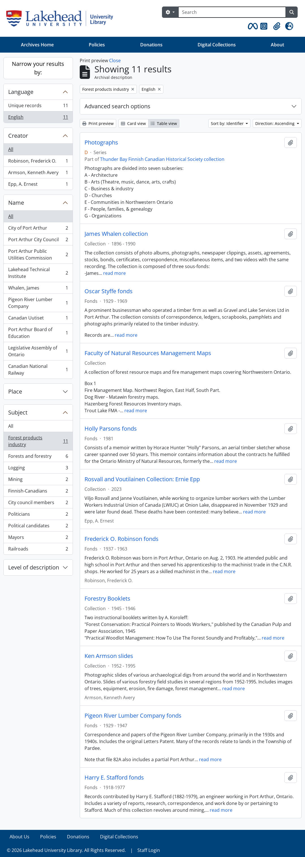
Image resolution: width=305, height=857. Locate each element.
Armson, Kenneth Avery (38, 173)
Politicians (38, 515)
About (277, 45)
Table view (164, 123)
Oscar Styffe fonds (109, 291)
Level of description (33, 567)
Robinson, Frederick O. (38, 162)
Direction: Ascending (275, 123)
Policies (97, 45)
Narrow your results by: (38, 68)
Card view (133, 123)
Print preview (98, 123)
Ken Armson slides (109, 656)
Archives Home (37, 45)
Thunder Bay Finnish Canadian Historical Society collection (162, 159)
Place (15, 391)
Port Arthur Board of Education (38, 332)
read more (114, 273)
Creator (18, 135)
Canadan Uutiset (38, 319)
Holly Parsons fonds (111, 428)
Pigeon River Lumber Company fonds (133, 715)
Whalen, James (38, 289)
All (10, 149)
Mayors (38, 538)
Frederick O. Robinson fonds (122, 539)
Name (16, 202)
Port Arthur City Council (38, 240)
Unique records (38, 106)
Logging (38, 469)
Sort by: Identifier (228, 123)
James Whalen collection (116, 233)
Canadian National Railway (38, 369)
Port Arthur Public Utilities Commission (38, 254)
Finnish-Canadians (38, 492)
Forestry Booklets (107, 598)
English (38, 118)
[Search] (232, 12)
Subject (17, 412)
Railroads (38, 549)
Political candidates (38, 527)
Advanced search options (117, 106)
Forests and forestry (38, 457)
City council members (38, 503)
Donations (151, 45)
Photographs (101, 142)
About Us (19, 837)
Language (20, 92)
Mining (38, 480)
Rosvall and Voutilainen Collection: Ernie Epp (142, 479)
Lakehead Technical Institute (38, 272)
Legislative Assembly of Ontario (38, 351)
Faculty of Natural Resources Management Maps (148, 353)
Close (115, 60)
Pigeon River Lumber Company (38, 302)
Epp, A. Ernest (38, 185)
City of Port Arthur (38, 229)
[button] (252, 26)
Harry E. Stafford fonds (114, 777)
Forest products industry (38, 441)
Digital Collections (217, 45)
